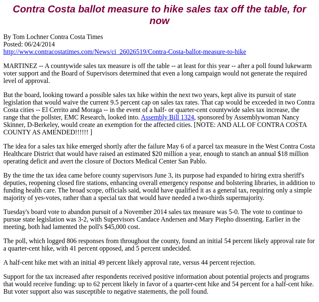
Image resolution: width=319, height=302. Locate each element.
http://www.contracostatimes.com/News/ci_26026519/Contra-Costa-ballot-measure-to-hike (124, 51)
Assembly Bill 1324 (167, 117)
